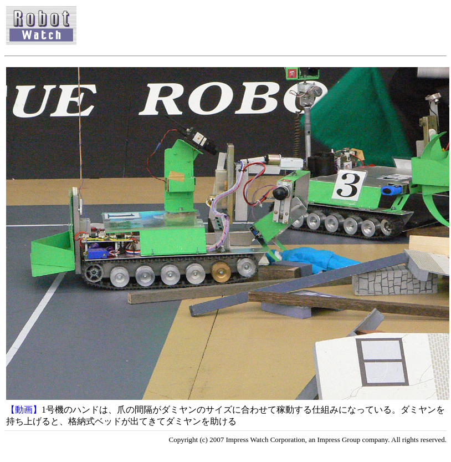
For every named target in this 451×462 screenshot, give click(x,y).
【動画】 (24, 409)
